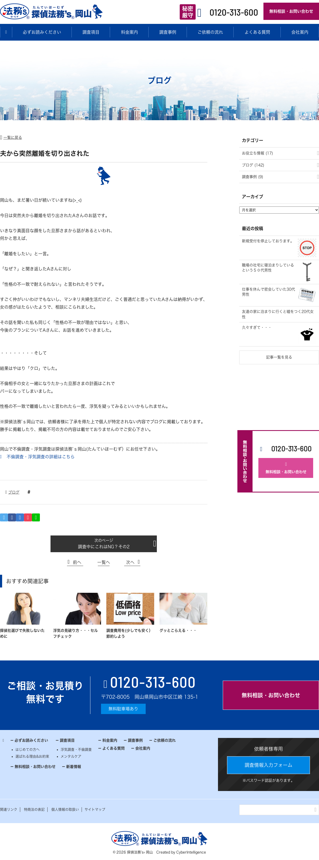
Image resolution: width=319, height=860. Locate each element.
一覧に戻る (12, 137)
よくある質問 (257, 32)
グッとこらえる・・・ (178, 630)
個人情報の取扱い (65, 809)
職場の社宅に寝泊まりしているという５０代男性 (268, 267)
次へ (130, 562)
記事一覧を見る (279, 357)
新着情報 (73, 766)
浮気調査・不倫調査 (76, 749)
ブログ (13, 492)
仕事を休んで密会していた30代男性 (268, 291)
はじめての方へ (27, 749)
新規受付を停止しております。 (268, 241)
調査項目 (90, 32)
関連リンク (8, 809)
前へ (77, 562)
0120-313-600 (233, 12)
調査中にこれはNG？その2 (104, 546)
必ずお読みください (42, 32)
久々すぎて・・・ (257, 327)
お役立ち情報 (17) (257, 153)
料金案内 (129, 32)
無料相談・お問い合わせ (291, 11)
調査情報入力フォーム (268, 765)
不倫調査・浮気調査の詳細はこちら (41, 457)
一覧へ (103, 562)
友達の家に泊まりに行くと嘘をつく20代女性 (278, 314)
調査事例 (167, 32)
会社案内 (142, 748)
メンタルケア (71, 756)
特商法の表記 (34, 809)
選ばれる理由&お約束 (32, 756)
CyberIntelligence (191, 852)
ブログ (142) (253, 165)
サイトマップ (95, 809)
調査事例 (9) (252, 177)
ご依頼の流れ (210, 32)
